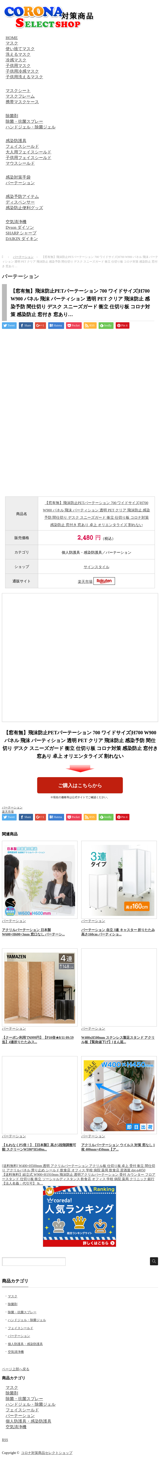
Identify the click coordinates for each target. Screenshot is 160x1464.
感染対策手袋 (18, 177)
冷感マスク (16, 60)
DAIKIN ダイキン (22, 238)
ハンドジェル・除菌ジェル (31, 127)
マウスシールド (20, 163)
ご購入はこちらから (80, 785)
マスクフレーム (20, 96)
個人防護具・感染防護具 (25, 1344)
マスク (12, 43)
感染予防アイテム (22, 196)
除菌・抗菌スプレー (24, 121)
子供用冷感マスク (22, 71)
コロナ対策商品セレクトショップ (46, 1453)
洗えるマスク (18, 54)
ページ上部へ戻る (15, 1369)
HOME (12, 37)
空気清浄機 (16, 221)
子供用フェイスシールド (28, 157)
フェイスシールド (22, 146)
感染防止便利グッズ (24, 208)
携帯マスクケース (22, 102)
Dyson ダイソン (20, 227)
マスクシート (18, 90)
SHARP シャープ (21, 233)
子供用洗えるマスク (24, 77)
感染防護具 (16, 140)
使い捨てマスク (20, 48)
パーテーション (20, 183)
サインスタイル (96, 567)
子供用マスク (18, 65)
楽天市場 (85, 582)
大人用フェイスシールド (28, 152)
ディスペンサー (20, 202)
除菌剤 (12, 116)
